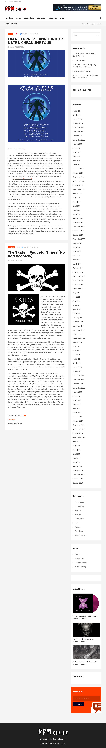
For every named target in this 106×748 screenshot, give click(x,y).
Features (41, 18)
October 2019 (78, 433)
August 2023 (77, 243)
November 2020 (78, 380)
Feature (78, 510)
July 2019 (76, 446)
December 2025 (78, 127)
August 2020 (77, 392)
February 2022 (78, 318)
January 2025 (78, 173)
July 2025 (76, 148)
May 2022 (76, 305)
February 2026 (78, 119)
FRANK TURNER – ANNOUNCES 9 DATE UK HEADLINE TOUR (36, 40)
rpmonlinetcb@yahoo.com (13, 1)
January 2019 (78, 470)
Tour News (79, 531)
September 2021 (79, 338)
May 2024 (76, 206)
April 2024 (76, 210)
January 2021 (78, 371)
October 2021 (78, 334)
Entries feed (79, 558)
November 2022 (78, 280)
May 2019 (76, 454)
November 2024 (78, 181)
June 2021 (76, 351)
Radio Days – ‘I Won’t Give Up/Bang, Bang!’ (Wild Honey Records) (84, 66)
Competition (79, 506)
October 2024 (78, 185)
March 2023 (77, 264)
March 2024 (77, 214)
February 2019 (78, 466)
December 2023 (78, 227)
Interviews (52, 18)
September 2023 (79, 239)
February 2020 (78, 417)
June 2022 (76, 301)
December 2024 (78, 177)
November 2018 (78, 479)
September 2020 (79, 388)
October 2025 (78, 136)
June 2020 (76, 400)
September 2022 (79, 289)
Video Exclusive (80, 535)
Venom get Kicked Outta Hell (82, 71)
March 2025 (77, 165)
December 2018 (78, 475)
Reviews (9, 18)
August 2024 (77, 194)
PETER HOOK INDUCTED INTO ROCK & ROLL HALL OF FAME (86, 77)
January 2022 (78, 322)
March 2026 (77, 115)
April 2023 (76, 260)
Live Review (79, 519)
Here (23, 149)
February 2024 (78, 218)
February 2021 (78, 367)
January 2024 (78, 223)
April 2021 (76, 359)
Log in (77, 554)
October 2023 (78, 235)
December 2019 (78, 425)
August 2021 (77, 342)
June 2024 (76, 202)
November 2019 (78, 429)
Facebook (12, 419)
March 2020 (77, 413)
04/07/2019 (20, 260)
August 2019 (77, 442)
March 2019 (77, 462)
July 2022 (76, 297)
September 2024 (79, 189)
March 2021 (77, 363)
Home (83, 24)
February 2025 (78, 169)
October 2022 (78, 284)
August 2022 (77, 293)
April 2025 (76, 161)
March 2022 (77, 313)
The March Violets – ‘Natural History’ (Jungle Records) (84, 55)
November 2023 (78, 231)
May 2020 (76, 404)
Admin (12, 47)
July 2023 (76, 247)
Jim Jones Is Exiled (79, 60)
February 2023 (78, 268)
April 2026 (76, 111)
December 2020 (78, 375)
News (18, 18)
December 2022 (78, 276)
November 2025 (78, 132)
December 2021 (78, 326)
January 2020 (78, 421)
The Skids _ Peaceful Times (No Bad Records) (36, 254)
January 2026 (78, 123)
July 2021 (76, 346)
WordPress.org (80, 567)
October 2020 (78, 384)
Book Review (79, 502)
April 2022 (76, 309)
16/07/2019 (20, 47)
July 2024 (76, 198)
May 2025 (76, 156)
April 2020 (76, 408)
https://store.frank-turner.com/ (22, 179)
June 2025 (76, 152)
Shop (62, 18)
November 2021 (78, 330)
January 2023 (78, 272)
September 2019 (79, 437)
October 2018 (78, 483)
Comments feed (81, 563)
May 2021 (76, 355)
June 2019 (76, 450)
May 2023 (76, 256)
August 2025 (77, 144)
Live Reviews (29, 18)
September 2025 (79, 140)
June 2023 (76, 251)
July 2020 (76, 396)
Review (11, 247)
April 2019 (76, 458)
